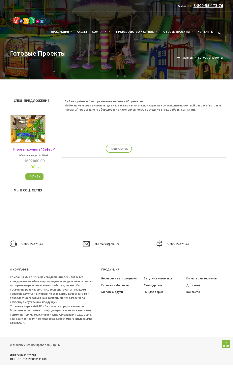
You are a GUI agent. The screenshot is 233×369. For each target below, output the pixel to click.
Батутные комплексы (158, 278)
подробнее (119, 148)
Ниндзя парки (153, 292)
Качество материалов (201, 278)
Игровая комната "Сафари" (34, 149)
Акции (82, 31)
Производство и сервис (136, 31)
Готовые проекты (177, 31)
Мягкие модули (112, 292)
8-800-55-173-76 (208, 5)
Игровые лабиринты (115, 285)
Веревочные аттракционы (119, 278)
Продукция (61, 31)
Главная (184, 57)
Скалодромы (153, 285)
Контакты (206, 31)
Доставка (193, 285)
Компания (101, 31)
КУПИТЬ (34, 176)
